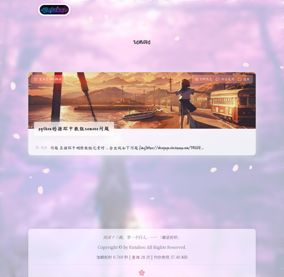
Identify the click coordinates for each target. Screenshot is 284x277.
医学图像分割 (153, 9)
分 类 (85, 9)
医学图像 (125, 9)
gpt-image (183, 9)
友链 (205, 9)
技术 (246, 79)
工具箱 (104, 9)
